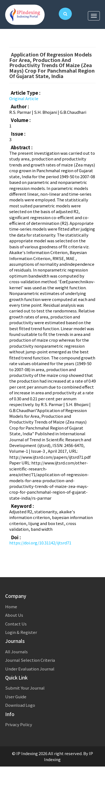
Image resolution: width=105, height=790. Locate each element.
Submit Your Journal (25, 688)
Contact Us (16, 624)
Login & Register (21, 632)
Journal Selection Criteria (30, 660)
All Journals (16, 651)
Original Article (23, 98)
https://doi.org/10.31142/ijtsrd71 (40, 542)
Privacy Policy (18, 724)
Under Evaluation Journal (29, 669)
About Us (14, 615)
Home (11, 606)
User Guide (15, 696)
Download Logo (20, 705)
